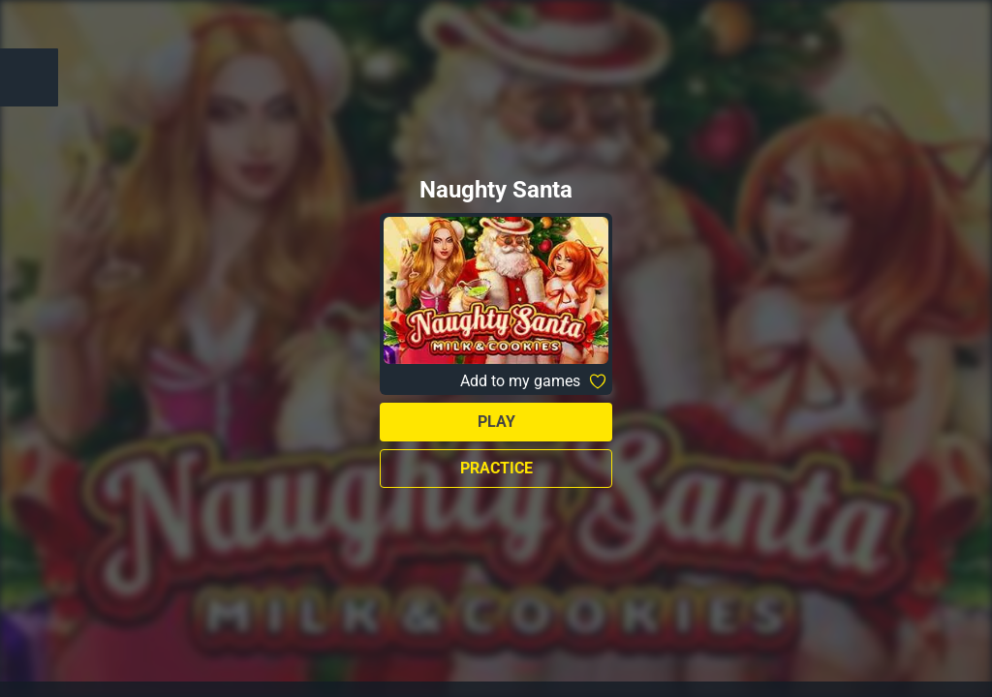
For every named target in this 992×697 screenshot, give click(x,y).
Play (496, 421)
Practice (496, 468)
